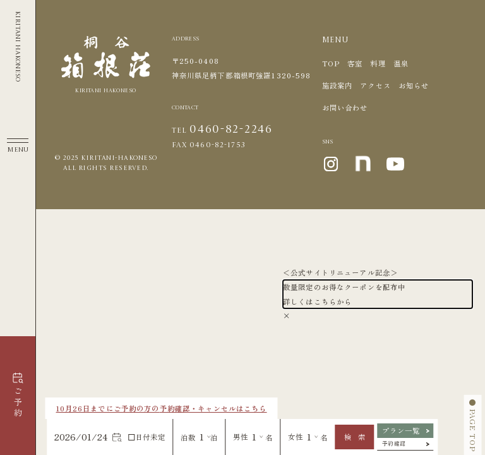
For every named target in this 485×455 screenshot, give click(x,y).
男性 (240, 437)
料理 (377, 63)
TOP (331, 63)
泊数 (188, 437)
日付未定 (147, 437)
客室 (354, 63)
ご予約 (17, 403)
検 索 (354, 437)
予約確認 (394, 443)
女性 (295, 437)
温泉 (401, 63)
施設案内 (337, 85)
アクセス (375, 85)
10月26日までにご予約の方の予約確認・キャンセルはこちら (161, 408)
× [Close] (286, 315)
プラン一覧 (401, 430)
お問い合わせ (345, 107)
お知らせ (413, 85)
